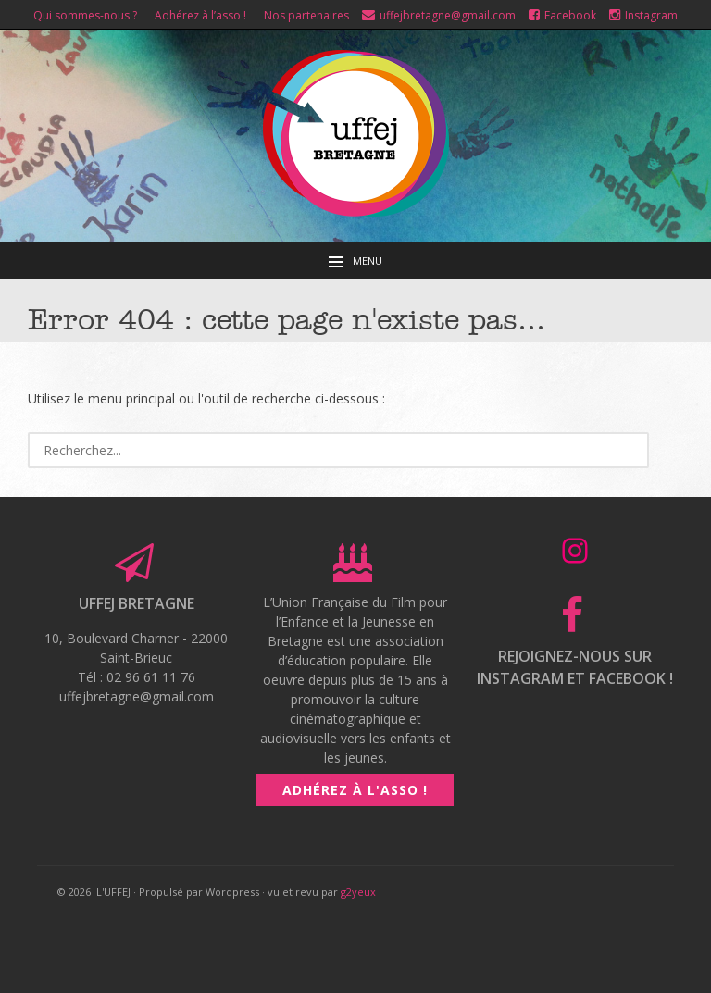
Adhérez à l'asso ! (355, 790)
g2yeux (358, 892)
